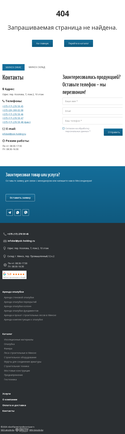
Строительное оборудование (20, 357)
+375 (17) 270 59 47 (12, 118)
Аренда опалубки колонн (17, 306)
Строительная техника (16, 366)
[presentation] (86, 147)
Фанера (8, 348)
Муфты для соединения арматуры (22, 361)
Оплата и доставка (14, 405)
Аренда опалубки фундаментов (21, 310)
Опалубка (9, 344)
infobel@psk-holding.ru (14, 133)
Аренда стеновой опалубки (19, 297)
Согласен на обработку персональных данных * (76, 130)
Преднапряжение (13, 374)
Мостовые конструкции (17, 370)
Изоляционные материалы (18, 339)
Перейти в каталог (78, 43)
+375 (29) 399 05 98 (12, 110)
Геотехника (10, 379)
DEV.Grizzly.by (36, 430)
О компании (9, 399)
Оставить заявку (20, 197)
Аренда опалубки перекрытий (20, 301)
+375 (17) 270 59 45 (12, 106)
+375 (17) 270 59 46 (12, 114)
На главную (42, 43)
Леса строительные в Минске (20, 352)
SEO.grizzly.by (7, 430)
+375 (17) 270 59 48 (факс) (16, 122)
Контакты (8, 410)
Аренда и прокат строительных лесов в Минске (30, 315)
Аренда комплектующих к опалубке (23, 319)
